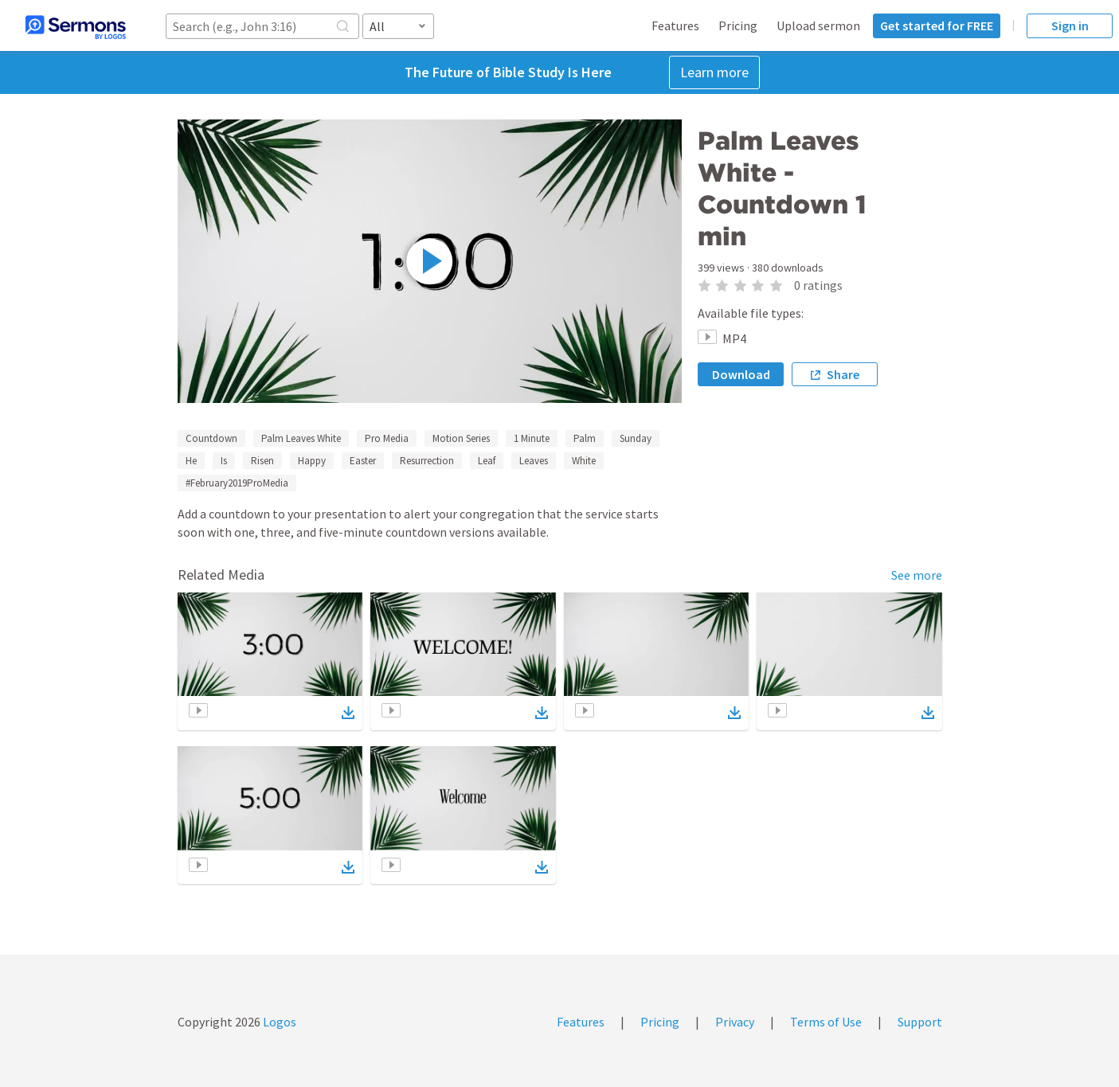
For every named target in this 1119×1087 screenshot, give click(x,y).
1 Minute (532, 438)
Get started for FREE (936, 25)
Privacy (734, 1022)
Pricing (737, 25)
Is (224, 460)
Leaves (533, 460)
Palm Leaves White (301, 438)
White (584, 460)
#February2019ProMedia (237, 483)
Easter (363, 460)
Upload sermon (818, 25)
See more (916, 575)
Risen (262, 460)
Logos (278, 1022)
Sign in (1070, 25)
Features (675, 25)
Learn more (714, 72)
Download (741, 374)
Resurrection (427, 460)
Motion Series (461, 438)
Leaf (486, 460)
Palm (584, 438)
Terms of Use (826, 1022)
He (191, 460)
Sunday (635, 438)
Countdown (211, 438)
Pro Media (387, 438)
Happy (312, 460)
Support (920, 1022)
